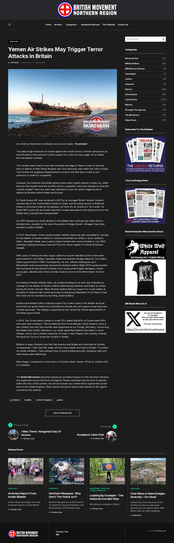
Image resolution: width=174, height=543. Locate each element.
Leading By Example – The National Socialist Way (106, 495)
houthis (28, 400)
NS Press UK (161, 529)
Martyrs (129, 105)
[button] (9, 24)
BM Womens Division (135, 68)
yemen (60, 400)
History (128, 89)
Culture (128, 79)
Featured (129, 84)
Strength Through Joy (135, 110)
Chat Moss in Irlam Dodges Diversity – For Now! (147, 493)
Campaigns (130, 74)
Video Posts (130, 120)
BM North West (132, 63)
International (131, 94)
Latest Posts (14, 41)
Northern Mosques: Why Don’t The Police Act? (65, 493)
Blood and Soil (131, 58)
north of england (44, 400)
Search (163, 39)
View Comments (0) (63, 413)
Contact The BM (62, 531)
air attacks (15, 400)
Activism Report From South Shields (22, 493)
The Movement (132, 115)
